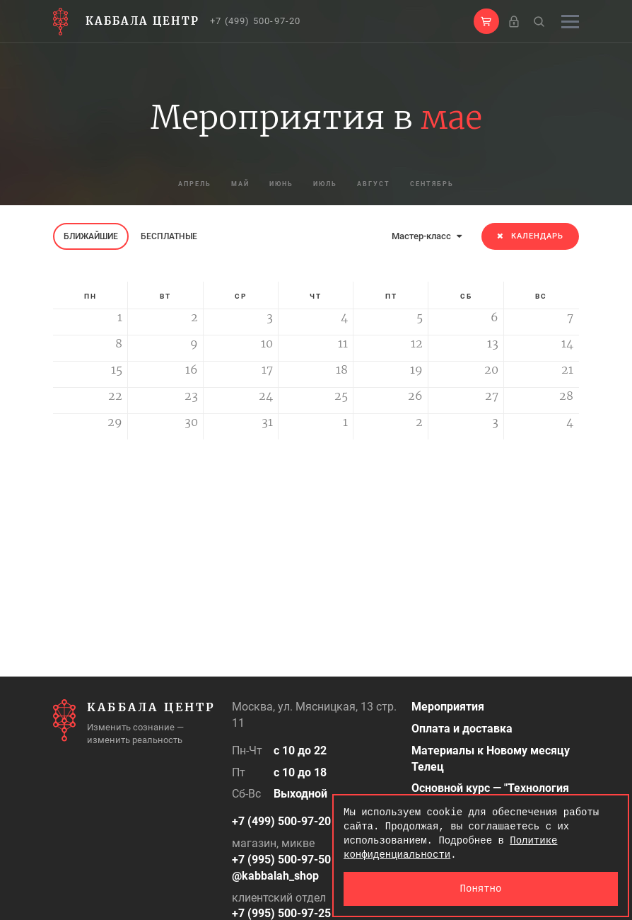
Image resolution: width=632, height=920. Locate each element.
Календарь (530, 236)
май (218, 184)
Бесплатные (169, 236)
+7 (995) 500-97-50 (281, 859)
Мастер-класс (427, 236)
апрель (158, 184)
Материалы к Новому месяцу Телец (490, 759)
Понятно (481, 888)
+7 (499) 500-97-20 (255, 21)
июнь (273, 184)
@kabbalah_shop (275, 875)
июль (331, 184)
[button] (486, 21)
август (395, 184)
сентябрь (468, 184)
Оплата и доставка (462, 728)
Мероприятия (447, 706)
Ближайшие (91, 236)
